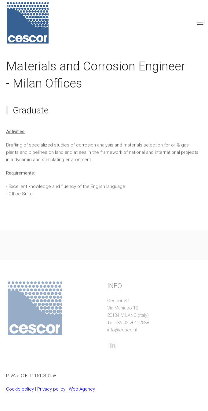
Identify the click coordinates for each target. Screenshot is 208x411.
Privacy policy (51, 389)
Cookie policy (20, 389)
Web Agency (82, 389)
